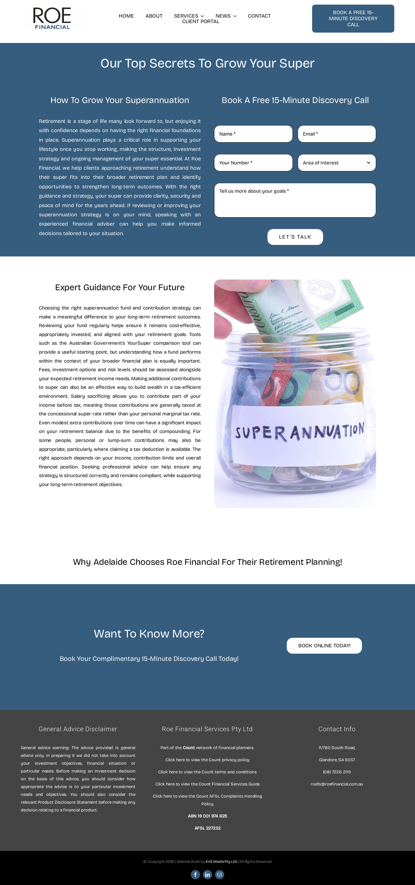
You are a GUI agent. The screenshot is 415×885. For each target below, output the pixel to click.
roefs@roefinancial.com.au (337, 784)
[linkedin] (207, 874)
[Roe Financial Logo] (52, 9)
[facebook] (195, 874)
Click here (175, 759)
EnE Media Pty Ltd (221, 861)
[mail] (219, 874)
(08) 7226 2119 (337, 772)
